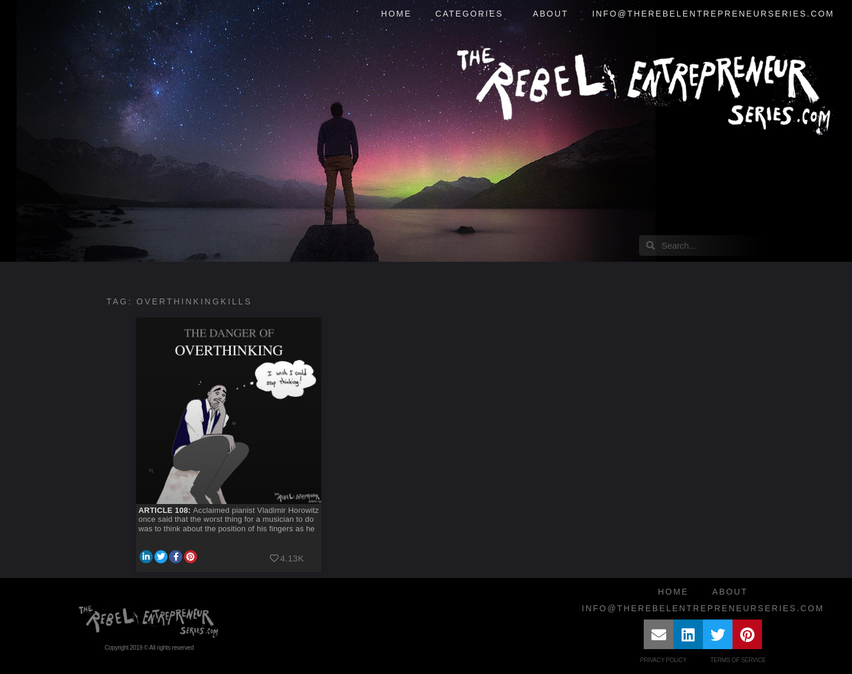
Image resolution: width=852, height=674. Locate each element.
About (550, 13)
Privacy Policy (663, 660)
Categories (472, 14)
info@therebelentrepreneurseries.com (713, 13)
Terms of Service (738, 660)
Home (396, 13)
